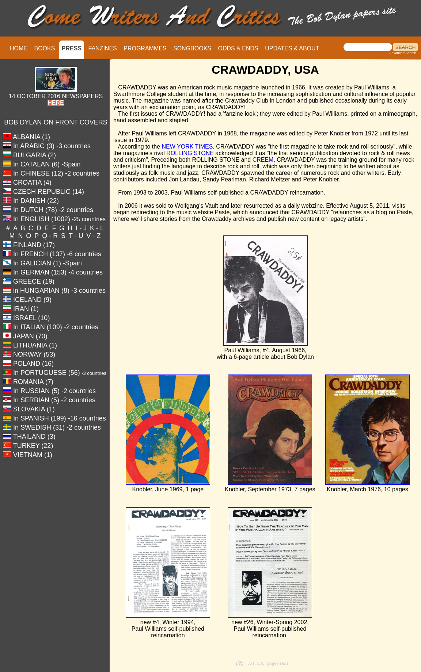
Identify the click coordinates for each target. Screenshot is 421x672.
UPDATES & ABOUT (292, 48)
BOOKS (44, 48)
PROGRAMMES (145, 48)
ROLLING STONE (190, 153)
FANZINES (102, 48)
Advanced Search (402, 53)
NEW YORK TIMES (187, 146)
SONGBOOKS (192, 48)
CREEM (263, 160)
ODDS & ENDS (238, 48)
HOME (18, 48)
